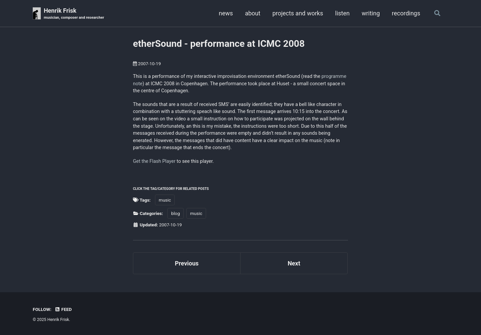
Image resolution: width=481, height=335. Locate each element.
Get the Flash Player (154, 161)
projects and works (297, 13)
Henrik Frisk (74, 14)
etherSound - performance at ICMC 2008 (219, 43)
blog (175, 213)
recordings (406, 13)
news (226, 13)
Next (294, 263)
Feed (63, 309)
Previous (187, 263)
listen (342, 13)
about (252, 13)
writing (371, 13)
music (165, 200)
